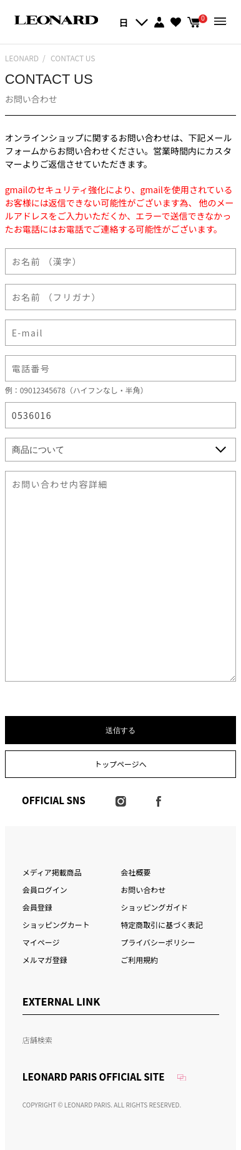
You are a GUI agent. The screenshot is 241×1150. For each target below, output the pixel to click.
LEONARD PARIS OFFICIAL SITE (93, 1076)
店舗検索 (37, 1039)
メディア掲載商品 (52, 872)
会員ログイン (44, 889)
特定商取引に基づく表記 (161, 924)
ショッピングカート (56, 924)
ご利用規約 (139, 959)
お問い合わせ (142, 889)
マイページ (41, 942)
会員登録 (37, 907)
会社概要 (135, 872)
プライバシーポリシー (157, 942)
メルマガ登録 (44, 959)
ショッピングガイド (154, 907)
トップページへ (120, 764)
